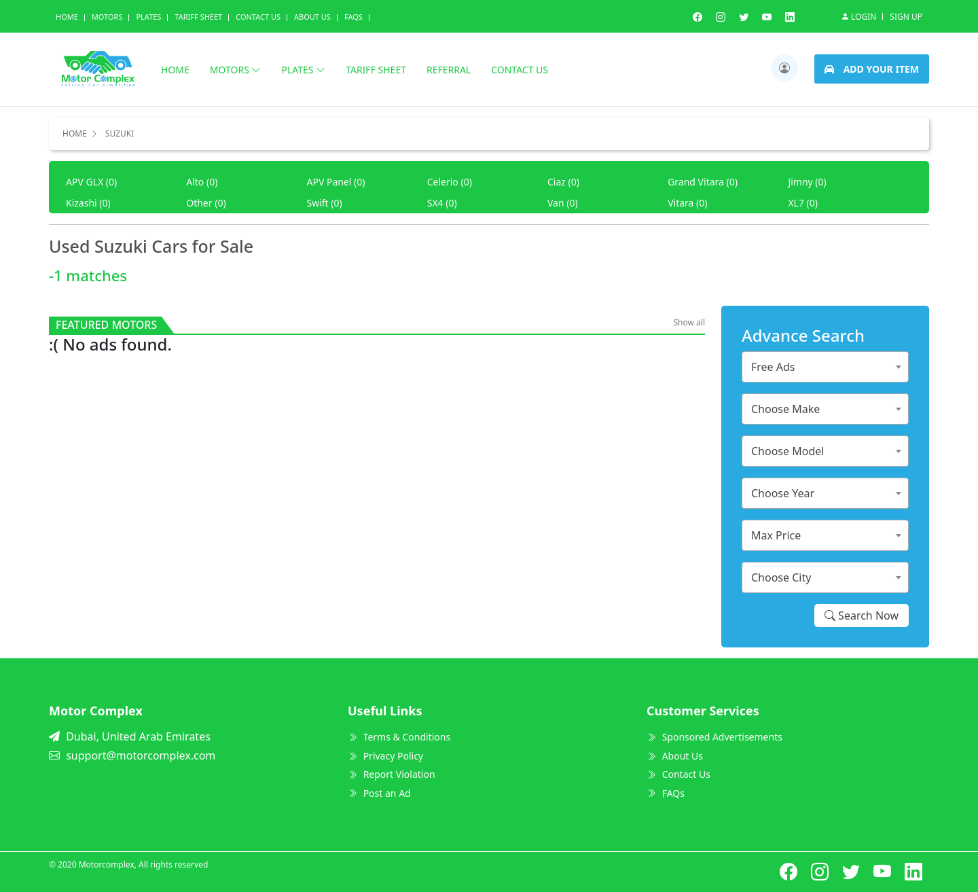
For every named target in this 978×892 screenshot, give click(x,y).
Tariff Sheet (198, 17)
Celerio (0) (449, 181)
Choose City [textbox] (781, 577)
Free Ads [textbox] (773, 366)
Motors (107, 17)
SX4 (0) (442, 202)
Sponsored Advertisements (714, 736)
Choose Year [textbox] (782, 493)
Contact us (519, 69)
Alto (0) (201, 181)
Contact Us (258, 17)
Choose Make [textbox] (785, 409)
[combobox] (825, 366)
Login (858, 16)
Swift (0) (324, 202)
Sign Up (906, 16)
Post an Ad (379, 793)
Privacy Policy (385, 755)
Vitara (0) (687, 202)
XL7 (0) (803, 202)
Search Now (862, 615)
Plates (148, 17)
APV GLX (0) (91, 181)
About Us (675, 755)
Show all (689, 322)
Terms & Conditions (399, 736)
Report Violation (391, 774)
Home (67, 17)
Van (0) (562, 202)
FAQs (666, 793)
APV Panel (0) (335, 181)
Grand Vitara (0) (703, 181)
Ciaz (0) (563, 181)
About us (312, 17)
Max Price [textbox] (776, 535)
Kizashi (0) (88, 202)
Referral (449, 69)
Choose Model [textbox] (787, 451)
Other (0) (205, 202)
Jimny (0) (807, 181)
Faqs (353, 17)
